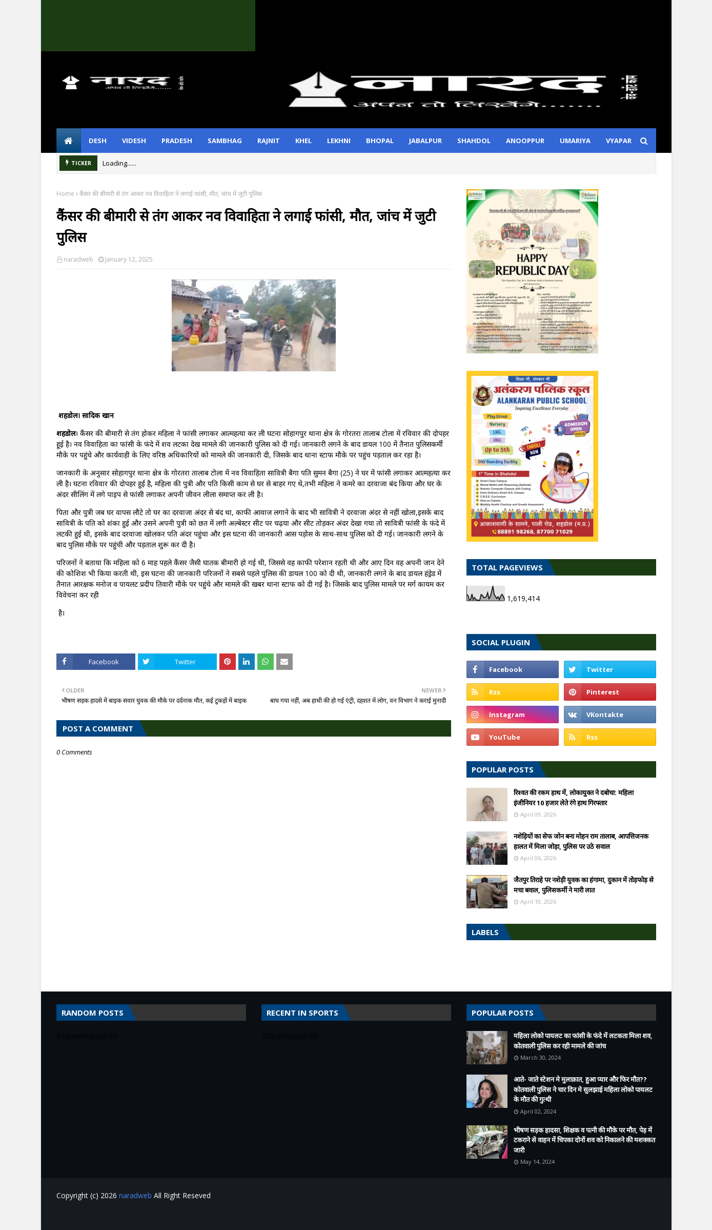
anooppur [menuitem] (525, 140)
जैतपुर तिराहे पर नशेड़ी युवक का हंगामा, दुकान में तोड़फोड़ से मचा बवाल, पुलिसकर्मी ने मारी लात (584, 885)
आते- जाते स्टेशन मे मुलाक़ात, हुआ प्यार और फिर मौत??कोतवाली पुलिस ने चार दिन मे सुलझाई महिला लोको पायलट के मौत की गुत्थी (583, 1089)
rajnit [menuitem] (268, 140)
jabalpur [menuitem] (425, 140)
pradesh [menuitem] (176, 140)
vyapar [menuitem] (619, 140)
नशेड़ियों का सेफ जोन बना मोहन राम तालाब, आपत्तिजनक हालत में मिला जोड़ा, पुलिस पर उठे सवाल (581, 841)
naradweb (78, 259)
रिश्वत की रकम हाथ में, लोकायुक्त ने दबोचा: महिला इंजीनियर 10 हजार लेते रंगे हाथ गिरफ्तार (574, 797)
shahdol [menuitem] (474, 140)
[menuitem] (68, 140)
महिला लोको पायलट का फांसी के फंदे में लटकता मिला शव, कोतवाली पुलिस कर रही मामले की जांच (583, 1040)
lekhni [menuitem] (339, 140)
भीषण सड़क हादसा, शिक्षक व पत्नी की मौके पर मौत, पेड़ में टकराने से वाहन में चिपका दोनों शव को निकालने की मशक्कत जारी (584, 1140)
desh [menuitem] (98, 140)
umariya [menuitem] (575, 140)
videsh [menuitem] (134, 140)
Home (65, 193)
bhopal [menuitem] (380, 140)
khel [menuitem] (303, 140)
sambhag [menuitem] (225, 140)
